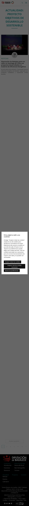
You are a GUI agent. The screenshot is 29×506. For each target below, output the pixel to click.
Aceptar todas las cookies (12, 262)
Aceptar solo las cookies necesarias (14, 266)
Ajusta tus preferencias (11, 270)
